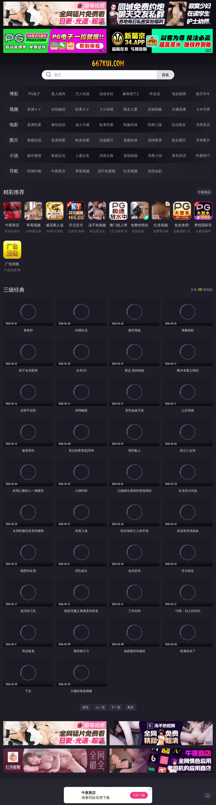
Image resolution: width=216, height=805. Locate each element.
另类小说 (155, 155)
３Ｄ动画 (106, 109)
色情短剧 (155, 171)
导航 (13, 171)
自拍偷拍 (58, 109)
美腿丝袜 (130, 140)
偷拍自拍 (58, 124)
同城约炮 (34, 171)
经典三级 (155, 124)
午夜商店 (58, 171)
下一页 (115, 707)
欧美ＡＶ (82, 109)
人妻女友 (82, 155)
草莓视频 (82, 171)
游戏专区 (106, 93)
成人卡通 (82, 124)
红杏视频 (130, 171)
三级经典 (14, 289)
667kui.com (108, 63)
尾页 (130, 707)
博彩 (13, 94)
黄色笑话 (179, 155)
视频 (13, 109)
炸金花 (155, 93)
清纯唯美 (155, 140)
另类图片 (203, 140)
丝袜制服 (155, 109)
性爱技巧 (203, 155)
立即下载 (139, 795)
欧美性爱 (106, 124)
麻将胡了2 (131, 93)
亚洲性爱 (34, 124)
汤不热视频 (106, 171)
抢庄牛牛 (203, 93)
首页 (85, 707)
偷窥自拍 (34, 140)
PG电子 (34, 93)
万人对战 (82, 93)
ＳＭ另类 (203, 109)
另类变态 (203, 124)
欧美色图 (82, 140)
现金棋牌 (179, 93)
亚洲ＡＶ (34, 109)
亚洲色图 (58, 140)
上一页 (100, 707)
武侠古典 (106, 155)
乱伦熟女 (179, 124)
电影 (13, 125)
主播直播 (179, 109)
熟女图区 (179, 140)
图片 (13, 140)
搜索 (165, 74)
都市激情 (34, 155)
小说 (13, 155)
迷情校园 (130, 155)
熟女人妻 (130, 109)
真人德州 (58, 93)
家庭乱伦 (58, 155)
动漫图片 (106, 140)
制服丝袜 (130, 124)
